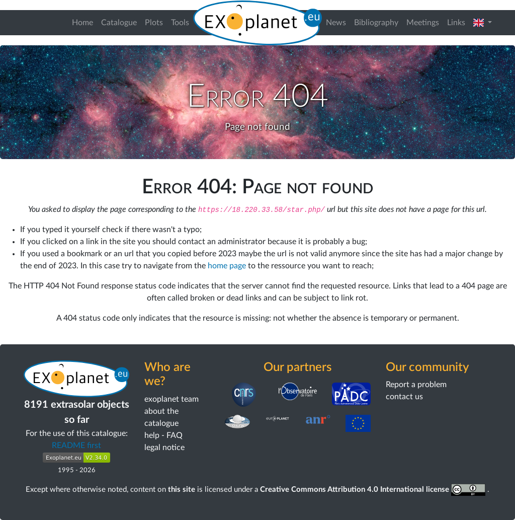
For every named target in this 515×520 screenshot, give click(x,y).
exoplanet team (171, 399)
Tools (180, 23)
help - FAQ (163, 435)
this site (181, 489)
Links (456, 23)
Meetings (422, 23)
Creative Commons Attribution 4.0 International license (374, 489)
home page (227, 266)
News (336, 23)
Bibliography (376, 23)
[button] (482, 23)
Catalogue (119, 23)
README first (76, 445)
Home (82, 23)
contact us (404, 397)
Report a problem (416, 385)
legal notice (164, 447)
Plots (154, 23)
